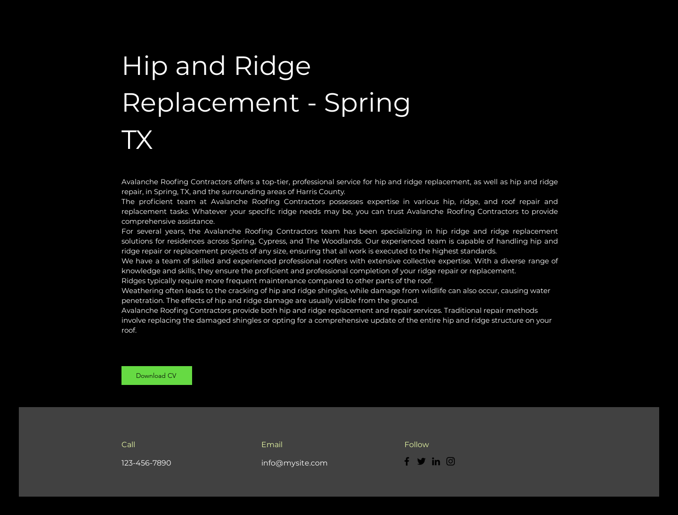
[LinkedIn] (436, 461)
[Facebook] (406, 461)
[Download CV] (156, 375)
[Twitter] (421, 461)
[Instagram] (450, 461)
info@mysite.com (294, 462)
